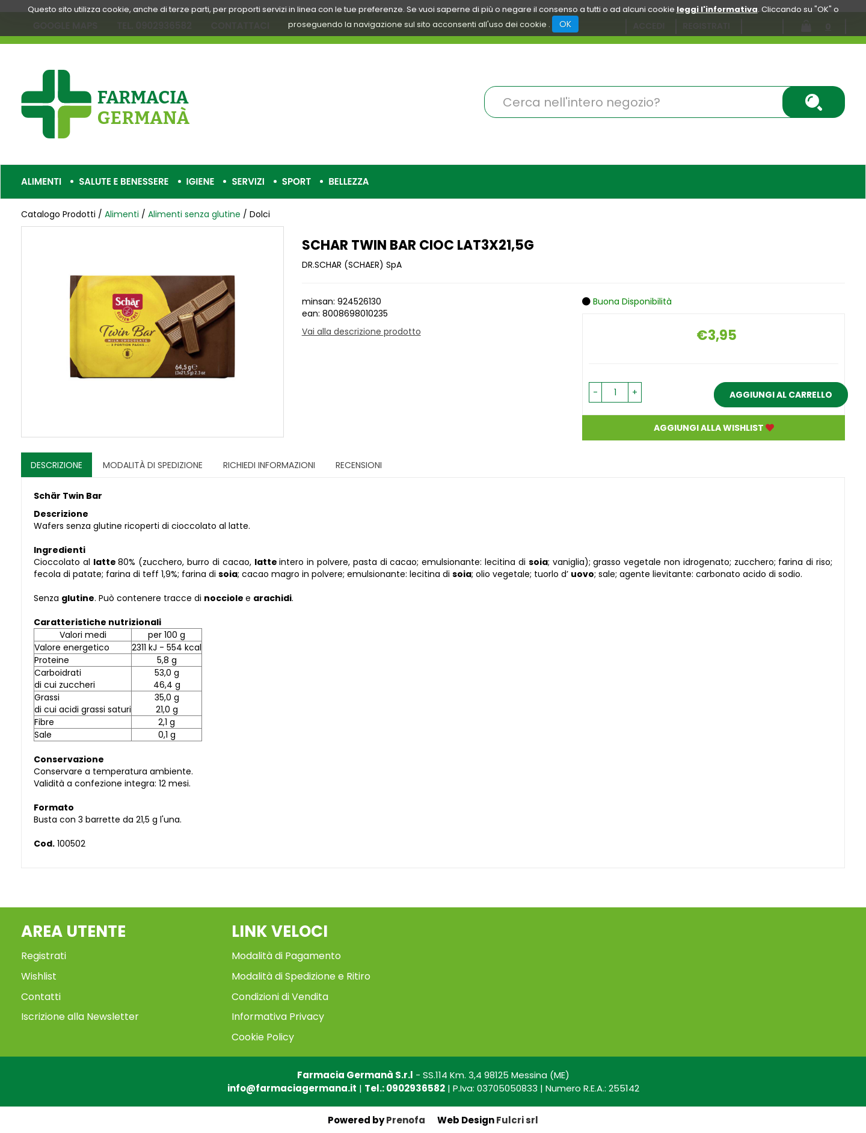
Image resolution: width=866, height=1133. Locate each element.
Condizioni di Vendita (280, 997)
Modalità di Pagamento (286, 956)
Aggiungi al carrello (780, 395)
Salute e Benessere (123, 181)
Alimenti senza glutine (194, 214)
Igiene (200, 181)
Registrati (43, 956)
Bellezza (348, 181)
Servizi (248, 181)
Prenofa (405, 1120)
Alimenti (41, 181)
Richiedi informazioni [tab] (269, 465)
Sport (296, 181)
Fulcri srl (517, 1120)
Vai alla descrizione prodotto (361, 332)
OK (565, 24)
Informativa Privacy (278, 1016)
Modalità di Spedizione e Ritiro (301, 976)
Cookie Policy (263, 1037)
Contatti (41, 997)
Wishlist (39, 976)
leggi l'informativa (717, 9)
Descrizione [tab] (56, 465)
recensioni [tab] (359, 465)
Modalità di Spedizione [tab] (153, 465)
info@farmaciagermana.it (292, 1088)
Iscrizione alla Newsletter (80, 1016)
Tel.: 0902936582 (404, 1088)
